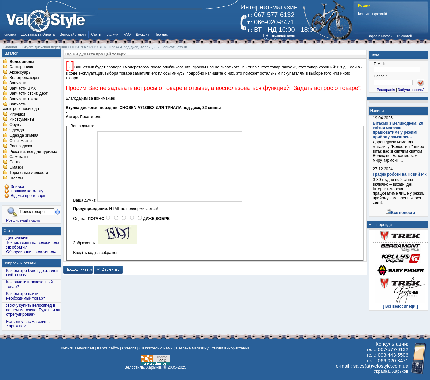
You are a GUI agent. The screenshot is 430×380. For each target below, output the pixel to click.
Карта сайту (108, 348)
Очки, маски (20, 141)
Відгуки (113, 34)
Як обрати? (16, 247)
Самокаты (18, 156)
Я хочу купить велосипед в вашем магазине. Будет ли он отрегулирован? (33, 310)
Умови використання (230, 348)
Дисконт (142, 34)
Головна (9, 34)
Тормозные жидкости (28, 173)
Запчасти (17, 83)
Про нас (161, 34)
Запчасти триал (23, 99)
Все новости (403, 212)
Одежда (16, 130)
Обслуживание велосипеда (31, 252)
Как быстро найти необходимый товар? (25, 295)
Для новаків (17, 238)
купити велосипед (77, 348)
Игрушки (17, 114)
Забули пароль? (411, 90)
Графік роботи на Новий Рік (399, 174)
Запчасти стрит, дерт (28, 94)
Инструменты (21, 119)
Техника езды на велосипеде (32, 242)
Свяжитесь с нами (156, 348)
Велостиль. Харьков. (143, 367)
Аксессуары (20, 72)
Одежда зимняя (23, 135)
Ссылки (129, 348)
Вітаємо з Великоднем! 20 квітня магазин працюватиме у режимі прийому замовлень (398, 130)
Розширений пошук (23, 220)
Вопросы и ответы (20, 263)
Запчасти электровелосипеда (21, 106)
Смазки (16, 167)
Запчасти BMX (22, 88)
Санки (15, 162)
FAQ (127, 34)
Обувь (15, 125)
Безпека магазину (192, 348)
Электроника (21, 67)
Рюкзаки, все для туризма (33, 151)
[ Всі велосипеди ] (400, 306)
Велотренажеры (24, 78)
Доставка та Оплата (38, 34)
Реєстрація (386, 90)
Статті (96, 34)
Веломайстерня (73, 34)
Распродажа (20, 146)
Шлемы (16, 178)
